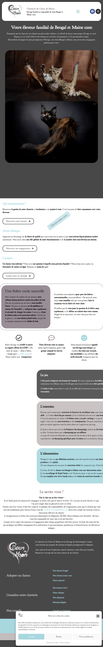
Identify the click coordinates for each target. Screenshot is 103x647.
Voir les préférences (86, 636)
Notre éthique (58, 592)
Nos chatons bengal (60, 570)
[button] (98, 616)
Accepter (31, 636)
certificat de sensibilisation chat (55, 510)
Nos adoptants (58, 597)
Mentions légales (65, 642)
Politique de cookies (52, 642)
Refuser (59, 636)
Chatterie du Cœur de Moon (40, 8)
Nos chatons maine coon (62, 575)
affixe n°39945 (25, 354)
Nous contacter (59, 580)
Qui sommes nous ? (60, 588)
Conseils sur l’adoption (62, 610)
